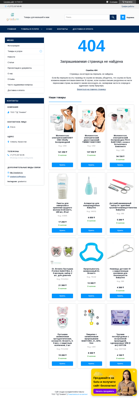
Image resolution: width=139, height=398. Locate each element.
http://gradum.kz (16, 173)
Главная (11, 29)
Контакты (62, 29)
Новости (11, 57)
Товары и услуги (30, 29)
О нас (49, 29)
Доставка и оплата (83, 29)
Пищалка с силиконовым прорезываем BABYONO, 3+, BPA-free (91, 338)
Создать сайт (9, 2)
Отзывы (11, 79)
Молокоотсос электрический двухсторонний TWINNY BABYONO (91, 138)
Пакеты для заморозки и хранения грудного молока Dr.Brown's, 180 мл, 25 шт (62, 207)
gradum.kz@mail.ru (18, 176)
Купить (62, 165)
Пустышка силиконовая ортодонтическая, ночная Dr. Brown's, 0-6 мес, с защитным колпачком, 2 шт (62, 339)
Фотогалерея (13, 46)
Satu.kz (81, 392)
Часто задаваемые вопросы (20, 85)
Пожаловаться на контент (78, 394)
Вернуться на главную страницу (91, 89)
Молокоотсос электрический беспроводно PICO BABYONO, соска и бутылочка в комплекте (120, 141)
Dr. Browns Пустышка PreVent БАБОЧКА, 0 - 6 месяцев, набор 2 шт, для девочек (62, 272)
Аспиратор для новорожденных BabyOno (91, 205)
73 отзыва (113, 2)
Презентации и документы (20, 68)
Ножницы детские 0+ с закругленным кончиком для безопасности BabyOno (120, 273)
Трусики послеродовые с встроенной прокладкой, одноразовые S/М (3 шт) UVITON (120, 339)
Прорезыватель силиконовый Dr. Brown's (91, 271)
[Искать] (113, 17)
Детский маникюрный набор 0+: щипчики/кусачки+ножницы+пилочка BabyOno (120, 206)
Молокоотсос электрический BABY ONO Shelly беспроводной (62, 138)
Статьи (11, 62)
